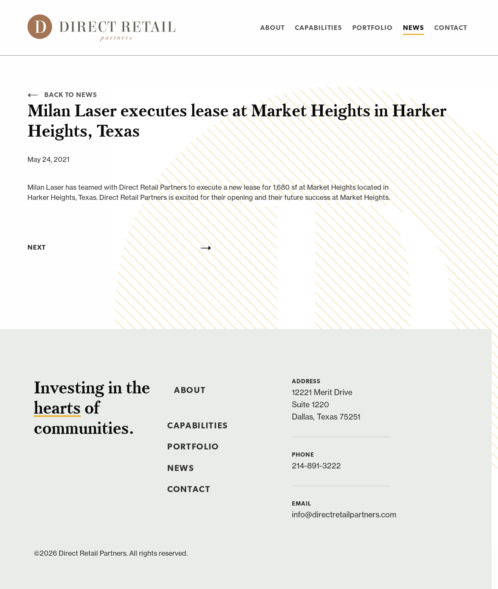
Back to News (62, 95)
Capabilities (318, 28)
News (413, 28)
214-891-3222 (316, 466)
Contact (450, 28)
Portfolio (372, 28)
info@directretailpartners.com (344, 514)
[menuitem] (272, 27)
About (272, 28)
